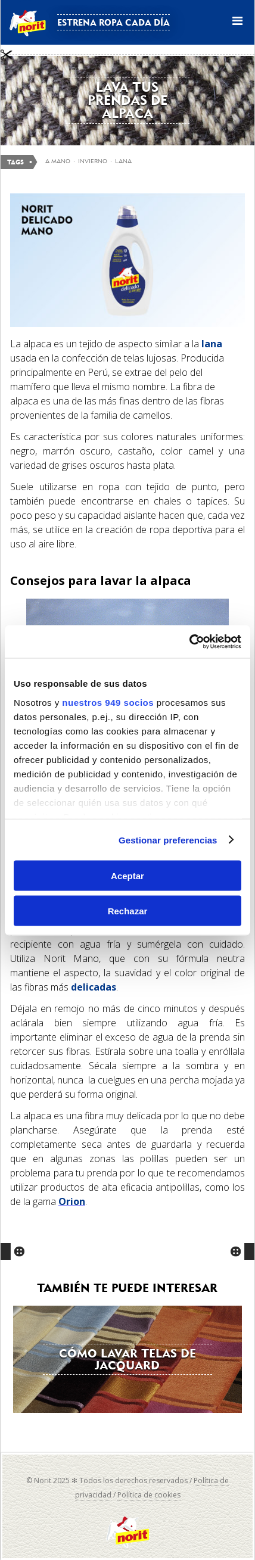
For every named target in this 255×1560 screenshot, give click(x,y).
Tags (15, 162)
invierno (92, 161)
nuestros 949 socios (108, 702)
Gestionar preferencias (168, 840)
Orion (71, 1201)
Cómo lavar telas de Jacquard (127, 1359)
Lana (123, 161)
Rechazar (128, 910)
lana (211, 343)
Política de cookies (149, 1495)
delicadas (93, 987)
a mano (57, 161)
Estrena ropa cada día (113, 22)
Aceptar (127, 876)
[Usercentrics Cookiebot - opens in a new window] (189, 641)
